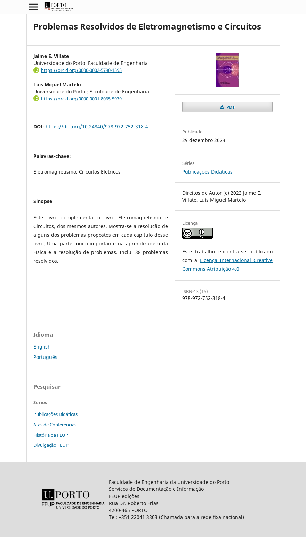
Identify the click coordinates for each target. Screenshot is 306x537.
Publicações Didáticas (207, 171)
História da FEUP (50, 435)
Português (45, 357)
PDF (230, 107)
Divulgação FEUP (51, 445)
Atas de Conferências (54, 424)
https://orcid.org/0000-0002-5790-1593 (81, 70)
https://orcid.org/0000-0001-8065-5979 (81, 98)
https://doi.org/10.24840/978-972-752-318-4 (97, 126)
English (42, 346)
